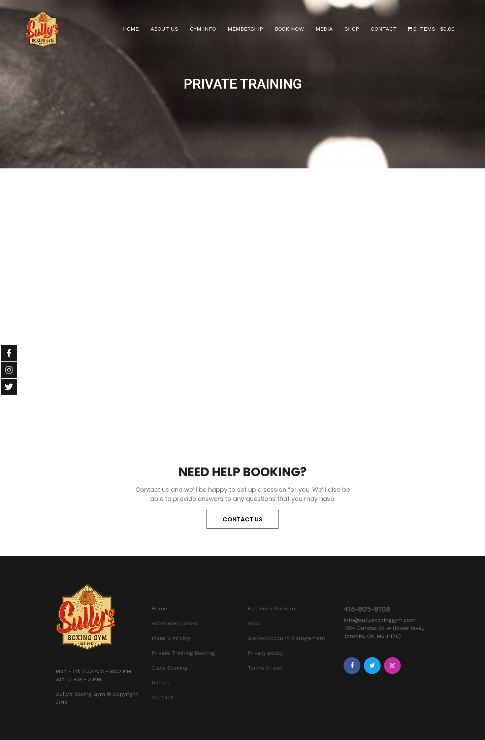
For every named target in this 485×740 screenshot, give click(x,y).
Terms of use (265, 668)
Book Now (289, 29)
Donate (161, 682)
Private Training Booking (183, 653)
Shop (352, 29)
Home (131, 29)
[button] (242, 519)
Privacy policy (265, 653)
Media (324, 29)
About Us (164, 29)
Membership (245, 29)
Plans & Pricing (171, 638)
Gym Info (203, 29)
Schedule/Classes (175, 623)
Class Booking (169, 668)
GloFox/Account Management (287, 638)
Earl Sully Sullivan (271, 608)
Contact (384, 29)
